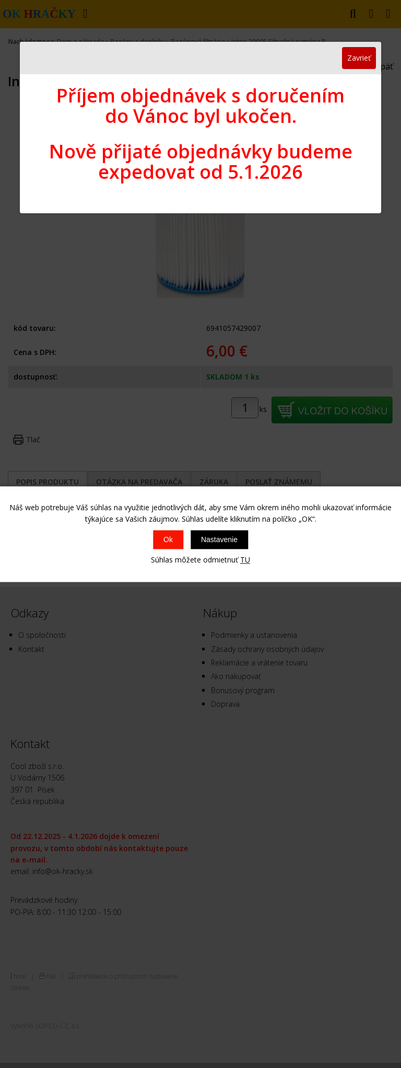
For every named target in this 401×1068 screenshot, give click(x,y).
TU (245, 560)
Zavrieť (359, 58)
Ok (168, 540)
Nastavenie (219, 540)
